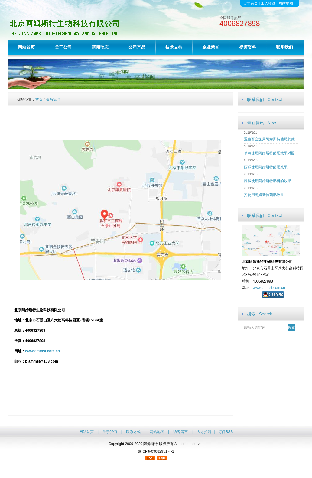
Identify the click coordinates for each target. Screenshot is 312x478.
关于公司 (63, 47)
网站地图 (285, 3)
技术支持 (173, 47)
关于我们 (109, 432)
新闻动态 (100, 47)
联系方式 (133, 432)
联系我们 (284, 47)
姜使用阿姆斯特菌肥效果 (264, 195)
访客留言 (180, 432)
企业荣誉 (210, 47)
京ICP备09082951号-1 (156, 451)
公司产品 (136, 47)
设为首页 (250, 3)
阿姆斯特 (150, 444)
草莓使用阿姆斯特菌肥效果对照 (269, 153)
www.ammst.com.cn (269, 288)
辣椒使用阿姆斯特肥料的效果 (267, 181)
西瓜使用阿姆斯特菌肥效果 (266, 167)
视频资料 (247, 47)
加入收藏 (268, 3)
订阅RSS (225, 432)
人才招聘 (204, 432)
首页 (39, 99)
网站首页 (26, 47)
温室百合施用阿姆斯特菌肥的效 (269, 139)
